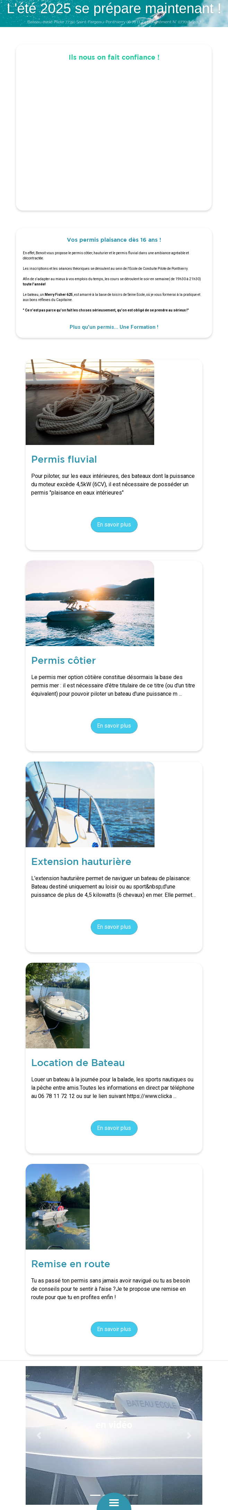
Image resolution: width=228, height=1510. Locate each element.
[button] (39, 1435)
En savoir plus (114, 524)
